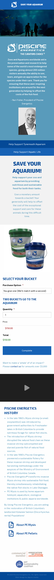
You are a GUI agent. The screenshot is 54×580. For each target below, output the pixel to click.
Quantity (9, 309)
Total (5, 335)
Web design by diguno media (26, 577)
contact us (15, 366)
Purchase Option (13, 285)
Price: (5, 321)
